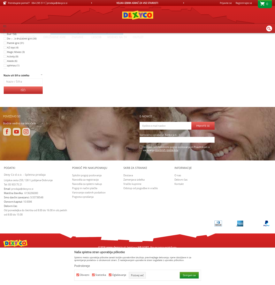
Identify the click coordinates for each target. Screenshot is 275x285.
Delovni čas (180, 212)
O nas (177, 208)
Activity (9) (12, 89)
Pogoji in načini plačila (84, 221)
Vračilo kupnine (132, 217)
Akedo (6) (12, 93)
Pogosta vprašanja (83, 230)
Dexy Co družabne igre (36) (22, 71)
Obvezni (84, 274)
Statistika (100, 274)
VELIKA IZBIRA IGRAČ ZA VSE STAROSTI (137, 2)
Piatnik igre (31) (15, 75)
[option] (137, 3)
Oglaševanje (119, 274)
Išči (23, 123)
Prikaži (230, 42)
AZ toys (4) (13, 80)
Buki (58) (12, 67)
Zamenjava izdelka (134, 212)
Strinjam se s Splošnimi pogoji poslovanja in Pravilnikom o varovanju (176, 182)
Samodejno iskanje (152, 42)
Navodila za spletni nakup (87, 217)
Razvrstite (173, 42)
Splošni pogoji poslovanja (87, 208)
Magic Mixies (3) (16, 84)
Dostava (128, 208)
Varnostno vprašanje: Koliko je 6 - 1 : (160, 168)
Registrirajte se (244, 2)
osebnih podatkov (166, 183)
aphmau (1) (13, 98)
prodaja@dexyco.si (22, 222)
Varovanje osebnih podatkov (89, 225)
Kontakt (179, 217)
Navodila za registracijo (85, 212)
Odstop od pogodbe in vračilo (140, 221)
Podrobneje (82, 266)
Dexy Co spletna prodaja (16, 35)
